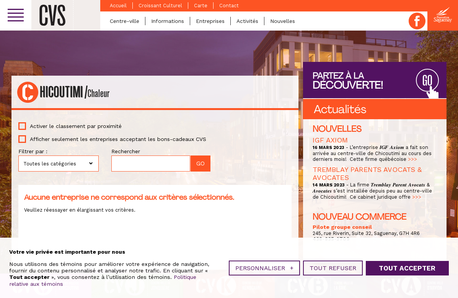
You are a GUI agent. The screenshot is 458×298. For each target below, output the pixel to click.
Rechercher (125, 151)
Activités (247, 21)
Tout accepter (407, 267)
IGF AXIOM (330, 140)
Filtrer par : (32, 151)
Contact (229, 5)
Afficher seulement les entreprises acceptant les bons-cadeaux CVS (118, 139)
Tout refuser (333, 267)
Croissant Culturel (160, 5)
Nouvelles (282, 21)
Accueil (118, 5)
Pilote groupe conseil (342, 227)
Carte (200, 5)
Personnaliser (264, 267)
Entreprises (210, 21)
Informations (167, 21)
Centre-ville (124, 21)
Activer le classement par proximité (76, 126)
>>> (412, 159)
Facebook (417, 21)
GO (427, 80)
